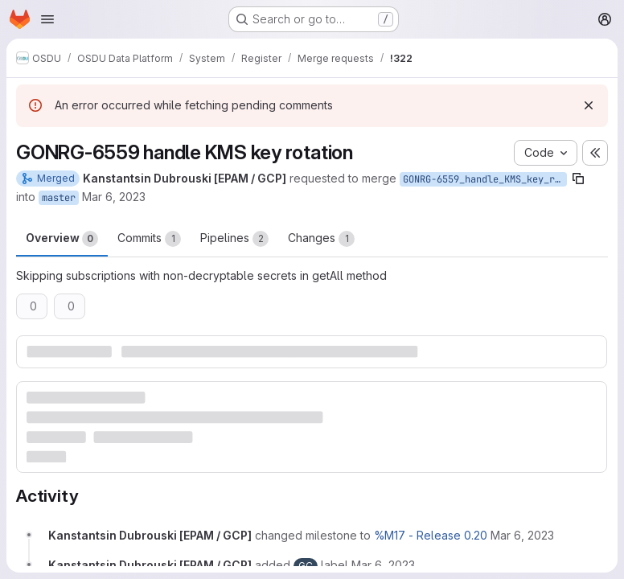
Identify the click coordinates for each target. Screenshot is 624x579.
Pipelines (234, 239)
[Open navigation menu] (47, 19)
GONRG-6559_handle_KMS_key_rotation (485, 179)
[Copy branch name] (578, 178)
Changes (321, 239)
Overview (62, 239)
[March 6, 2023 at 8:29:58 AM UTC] (522, 535)
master (59, 197)
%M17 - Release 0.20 (430, 535)
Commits (149, 239)
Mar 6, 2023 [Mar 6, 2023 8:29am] (114, 196)
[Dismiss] (588, 105)
